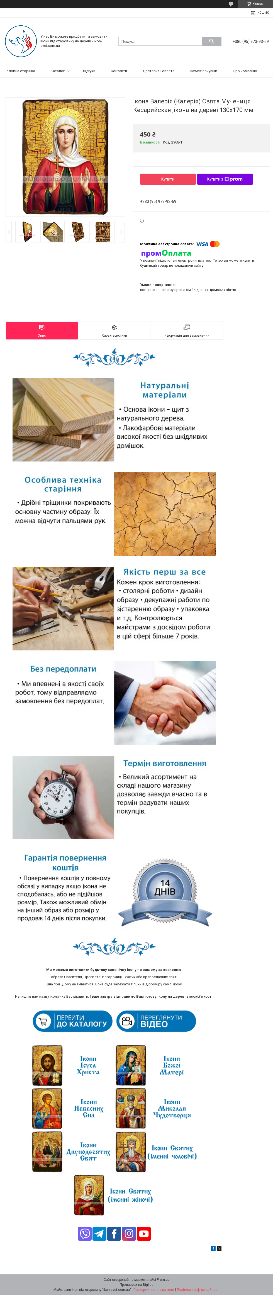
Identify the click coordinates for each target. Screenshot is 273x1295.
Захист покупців (203, 71)
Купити (167, 179)
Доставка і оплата (158, 71)
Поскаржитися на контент (153, 1290)
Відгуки (89, 71)
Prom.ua (163, 1280)
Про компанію (245, 71)
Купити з (225, 179)
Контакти (119, 71)
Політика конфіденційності (198, 1290)
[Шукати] (211, 41)
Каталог (58, 71)
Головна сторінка (20, 71)
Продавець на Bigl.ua (136, 1285)
